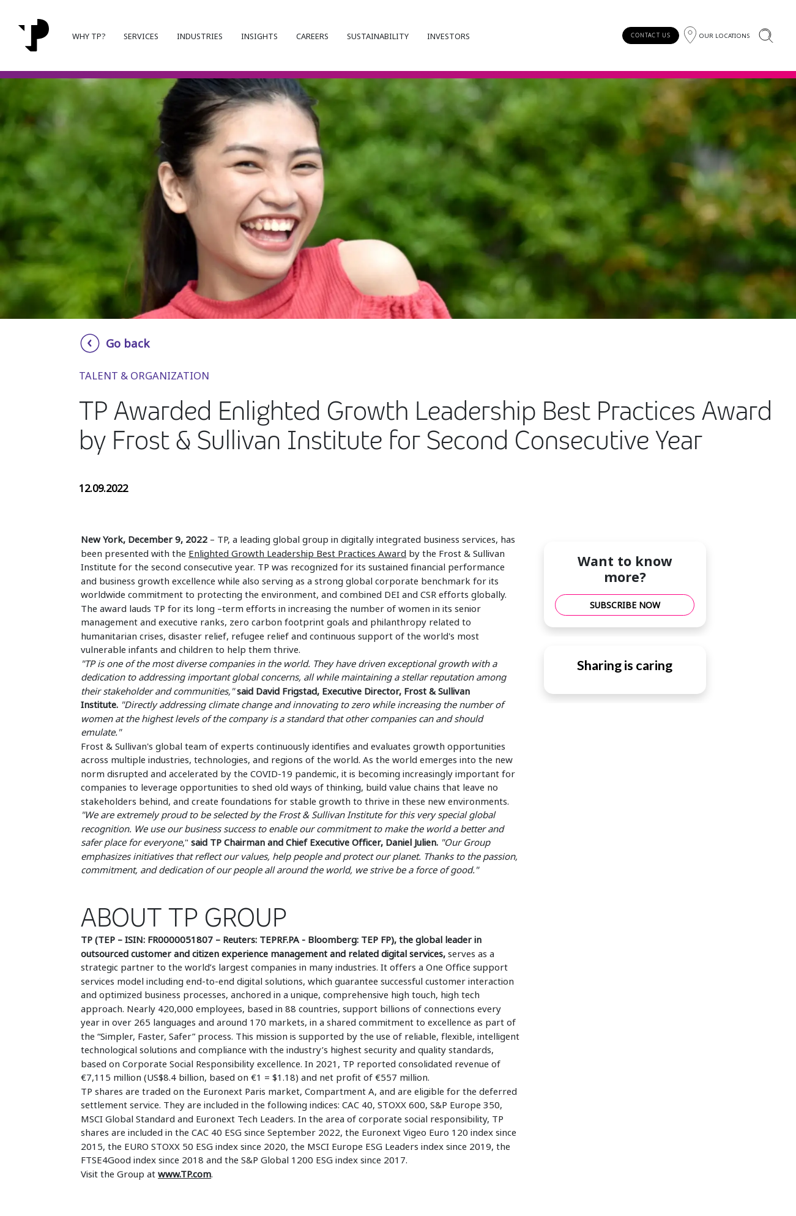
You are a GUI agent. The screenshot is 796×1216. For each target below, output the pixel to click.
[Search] (766, 35)
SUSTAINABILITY (378, 36)
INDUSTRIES (200, 36)
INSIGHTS (259, 36)
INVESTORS (448, 36)
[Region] (717, 35)
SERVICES (141, 36)
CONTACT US (651, 35)
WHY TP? (88, 36)
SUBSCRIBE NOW (625, 605)
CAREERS (312, 36)
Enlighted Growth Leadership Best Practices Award (297, 553)
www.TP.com (184, 1174)
